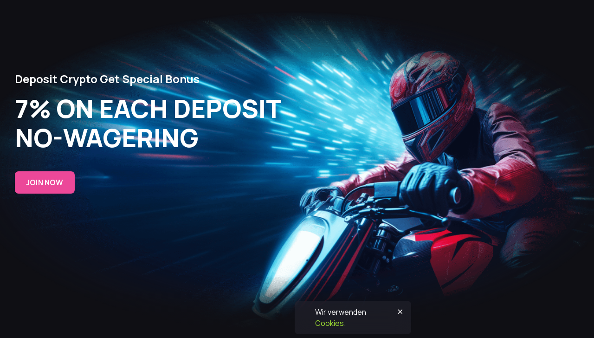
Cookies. (330, 323)
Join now (45, 182)
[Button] (400, 312)
